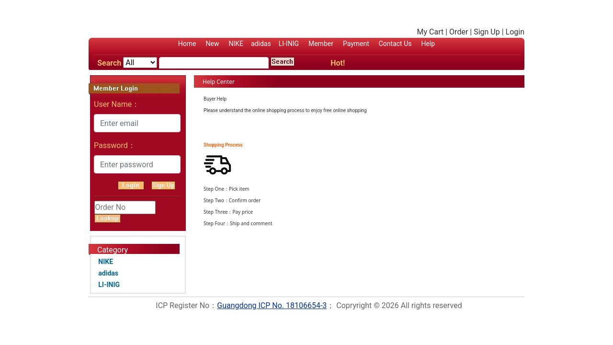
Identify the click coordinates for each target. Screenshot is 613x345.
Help (428, 43)
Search (109, 63)
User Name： (116, 104)
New (212, 43)
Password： (115, 145)
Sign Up (487, 31)
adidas (261, 43)
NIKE (235, 43)
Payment (356, 43)
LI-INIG (289, 43)
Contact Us (395, 43)
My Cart (430, 31)
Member (320, 43)
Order (458, 31)
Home (187, 43)
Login (515, 31)
